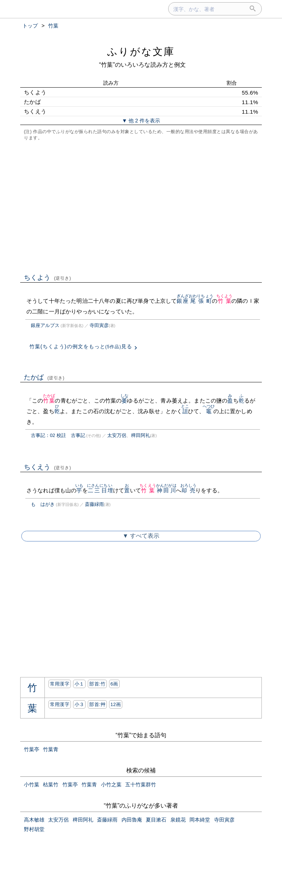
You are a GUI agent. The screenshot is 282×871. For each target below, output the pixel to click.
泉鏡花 (178, 820)
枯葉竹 (50, 784)
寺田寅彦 (99, 325)
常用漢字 (59, 684)
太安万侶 (116, 435)
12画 (116, 704)
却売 (188, 490)
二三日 (97, 490)
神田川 (166, 490)
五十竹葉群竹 (140, 784)
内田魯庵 (132, 820)
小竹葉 (31, 784)
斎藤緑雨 (94, 504)
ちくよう (47, 277)
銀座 (183, 301)
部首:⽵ (97, 684)
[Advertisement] (141, 206)
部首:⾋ (97, 704)
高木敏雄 (34, 820)
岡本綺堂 (199, 820)
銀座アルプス (45, 325)
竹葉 (224, 301)
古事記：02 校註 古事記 (58, 435)
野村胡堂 (34, 829)
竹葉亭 (31, 749)
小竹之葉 (111, 784)
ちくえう (47, 467)
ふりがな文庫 (141, 51)
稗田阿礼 (140, 435)
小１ (79, 684)
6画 (114, 684)
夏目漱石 (156, 820)
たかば (44, 377)
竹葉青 (50, 749)
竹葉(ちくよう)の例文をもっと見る (80, 346)
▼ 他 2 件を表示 (141, 121)
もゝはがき (43, 504)
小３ (79, 704)
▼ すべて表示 (141, 536)
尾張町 (201, 301)
